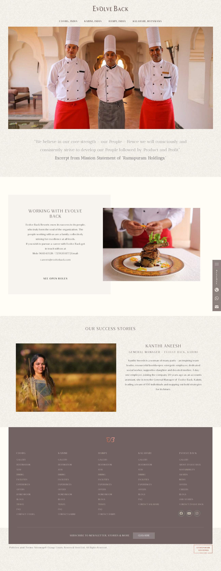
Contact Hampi (106, 514)
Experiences (23, 484)
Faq (19, 509)
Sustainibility (187, 469)
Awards (183, 474)
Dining (20, 474)
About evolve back (190, 465)
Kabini (62, 453)
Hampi (102, 453)
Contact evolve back (191, 504)
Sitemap (39, 547)
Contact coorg (26, 514)
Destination (23, 465)
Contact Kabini (66, 514)
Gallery (21, 460)
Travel (20, 504)
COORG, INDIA (68, 21)
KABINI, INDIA (93, 21)
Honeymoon (24, 494)
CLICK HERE (144, 535)
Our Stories (186, 499)
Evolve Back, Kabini (181, 352)
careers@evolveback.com (55, 259)
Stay (19, 469)
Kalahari (144, 453)
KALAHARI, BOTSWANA (147, 21)
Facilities (22, 479)
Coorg (21, 453)
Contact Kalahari (148, 504)
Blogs (20, 499)
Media (182, 479)
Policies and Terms (21, 547)
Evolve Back (188, 453)
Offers (20, 489)
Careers (183, 489)
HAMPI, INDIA (117, 21)
